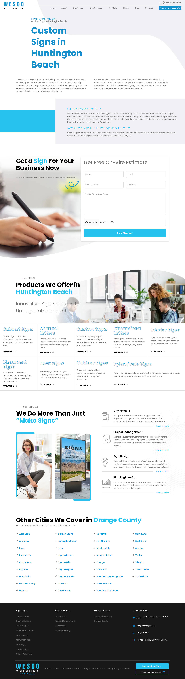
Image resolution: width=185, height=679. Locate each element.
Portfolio (113, 8)
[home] (17, 5)
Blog (137, 8)
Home (53, 8)
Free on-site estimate (170, 8)
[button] (78, 8)
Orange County (47, 19)
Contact (149, 8)
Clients (126, 8)
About (64, 8)
